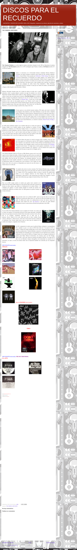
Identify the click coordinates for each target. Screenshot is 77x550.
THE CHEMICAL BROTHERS (11, 506)
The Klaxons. (36, 201)
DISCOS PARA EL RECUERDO (64, 38)
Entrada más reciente (7, 542)
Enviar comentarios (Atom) (13, 545)
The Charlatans (19, 121)
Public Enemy (45, 76)
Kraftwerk (38, 76)
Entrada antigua (50, 542)
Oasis (53, 146)
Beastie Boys (25, 99)
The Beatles (51, 144)
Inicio (30, 542)
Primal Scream (46, 119)
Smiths (17, 76)
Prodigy (52, 119)
